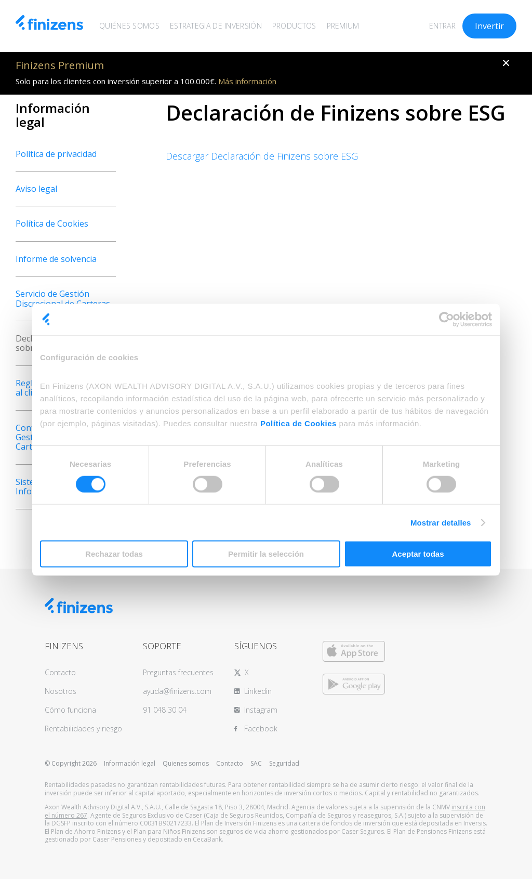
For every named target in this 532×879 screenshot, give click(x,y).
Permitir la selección (266, 553)
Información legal (129, 763)
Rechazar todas (114, 553)
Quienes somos (186, 763)
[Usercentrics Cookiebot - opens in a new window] (446, 319)
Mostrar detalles (440, 522)
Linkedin (258, 691)
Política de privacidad (56, 154)
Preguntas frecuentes (178, 672)
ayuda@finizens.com (177, 691)
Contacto (60, 672)
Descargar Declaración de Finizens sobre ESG (262, 156)
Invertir (489, 26)
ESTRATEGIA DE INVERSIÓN (216, 26)
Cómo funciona (70, 710)
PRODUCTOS (294, 26)
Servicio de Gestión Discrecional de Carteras (63, 298)
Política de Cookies (298, 423)
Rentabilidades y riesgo (83, 728)
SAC (256, 763)
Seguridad (284, 763)
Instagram (260, 710)
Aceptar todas (418, 553)
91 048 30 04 (165, 710)
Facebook (260, 728)
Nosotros (60, 691)
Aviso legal (36, 188)
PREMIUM (343, 26)
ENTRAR (442, 26)
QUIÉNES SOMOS (129, 26)
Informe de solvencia (56, 259)
